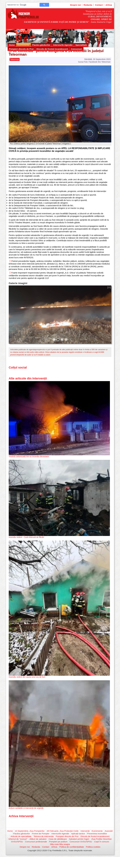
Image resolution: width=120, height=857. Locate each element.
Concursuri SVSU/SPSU (81, 841)
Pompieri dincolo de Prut (21, 49)
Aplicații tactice (78, 833)
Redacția (88, 5)
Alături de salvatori (37, 839)
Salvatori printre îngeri (79, 839)
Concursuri (76, 49)
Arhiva (108, 5)
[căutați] (21, 5)
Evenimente (23, 45)
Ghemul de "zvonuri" (18, 839)
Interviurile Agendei (62, 45)
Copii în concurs (101, 841)
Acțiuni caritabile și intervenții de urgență (26, 808)
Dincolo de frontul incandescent (52, 49)
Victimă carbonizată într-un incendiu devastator (29, 456)
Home (12, 45)
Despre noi (75, 5)
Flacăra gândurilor (41, 45)
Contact (99, 5)
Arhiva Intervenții (21, 816)
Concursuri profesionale (36, 841)
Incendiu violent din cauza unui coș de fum (27, 677)
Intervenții (85, 831)
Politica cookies (93, 847)
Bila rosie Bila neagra (60, 844)
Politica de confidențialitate (71, 847)
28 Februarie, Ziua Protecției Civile (63, 831)
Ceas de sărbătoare (58, 839)
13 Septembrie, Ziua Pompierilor (30, 831)
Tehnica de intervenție (44, 836)
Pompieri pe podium (58, 841)
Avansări (109, 831)
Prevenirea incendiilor (97, 833)
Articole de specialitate (21, 836)
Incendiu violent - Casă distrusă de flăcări (26, 537)
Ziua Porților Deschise (101, 839)
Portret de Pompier (40, 833)
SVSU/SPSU (17, 841)
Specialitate (81, 45)
